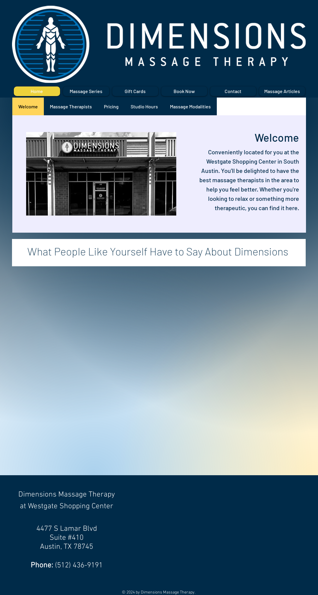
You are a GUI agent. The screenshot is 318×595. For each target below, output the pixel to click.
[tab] (28, 106)
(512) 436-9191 (79, 565)
